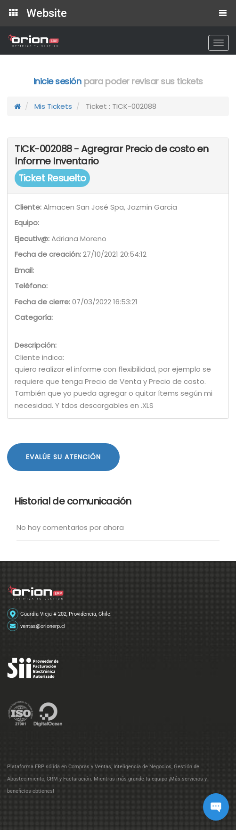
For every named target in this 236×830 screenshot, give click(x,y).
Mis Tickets (53, 106)
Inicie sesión (57, 81)
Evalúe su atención (63, 457)
